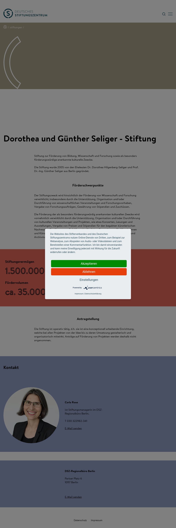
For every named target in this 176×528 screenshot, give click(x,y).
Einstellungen (89, 280)
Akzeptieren (89, 263)
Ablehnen (88, 271)
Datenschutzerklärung (93, 294)
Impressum (79, 294)
